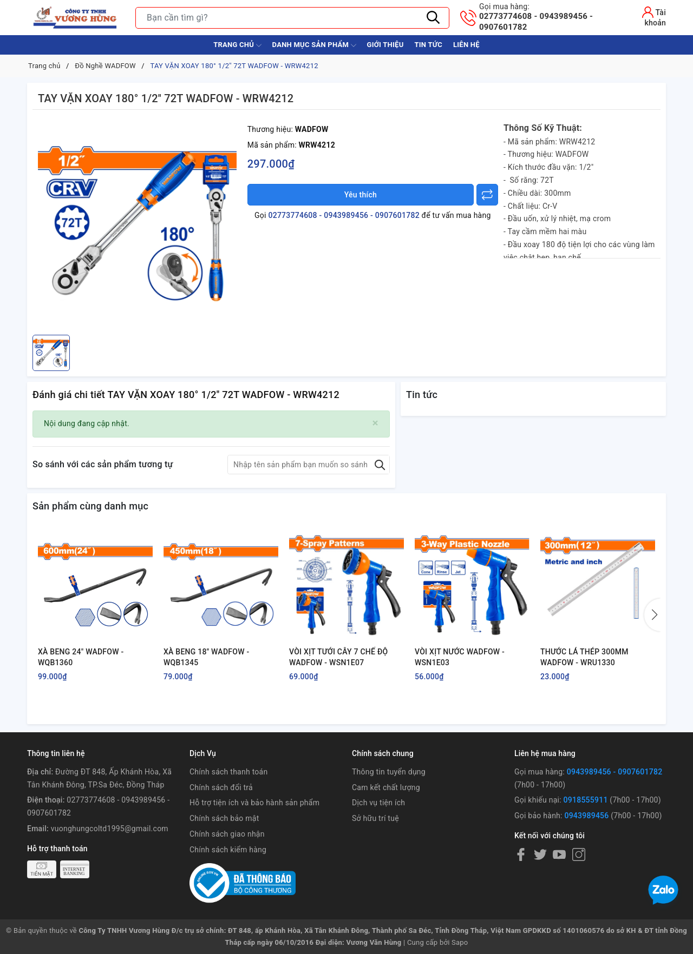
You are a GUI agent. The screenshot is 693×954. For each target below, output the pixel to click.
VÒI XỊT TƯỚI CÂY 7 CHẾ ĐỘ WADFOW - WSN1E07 (338, 657)
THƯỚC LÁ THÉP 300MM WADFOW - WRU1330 (584, 657)
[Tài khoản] (645, 16)
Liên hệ (466, 45)
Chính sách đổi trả (221, 787)
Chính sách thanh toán (228, 771)
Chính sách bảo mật (224, 818)
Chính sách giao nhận (227, 834)
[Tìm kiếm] (433, 18)
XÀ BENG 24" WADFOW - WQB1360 (81, 657)
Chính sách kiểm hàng (227, 849)
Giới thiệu (385, 45)
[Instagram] (578, 854)
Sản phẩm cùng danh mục (90, 506)
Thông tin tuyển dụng (389, 771)
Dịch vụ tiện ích (378, 802)
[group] (137, 225)
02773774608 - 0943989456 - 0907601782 (548, 17)
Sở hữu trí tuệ (375, 818)
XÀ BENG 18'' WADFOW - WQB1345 (206, 657)
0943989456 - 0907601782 (615, 771)
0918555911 (586, 800)
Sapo (460, 942)
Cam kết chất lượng (386, 787)
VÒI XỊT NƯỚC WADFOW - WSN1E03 (460, 657)
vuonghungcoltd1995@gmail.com (109, 828)
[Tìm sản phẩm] (292, 18)
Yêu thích (360, 194)
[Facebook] (520, 854)
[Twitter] (540, 854)
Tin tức (428, 45)
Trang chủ (237, 45)
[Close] (375, 423)
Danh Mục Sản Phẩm (314, 45)
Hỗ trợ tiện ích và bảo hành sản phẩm (254, 802)
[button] (652, 615)
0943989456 (586, 815)
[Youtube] (559, 854)
